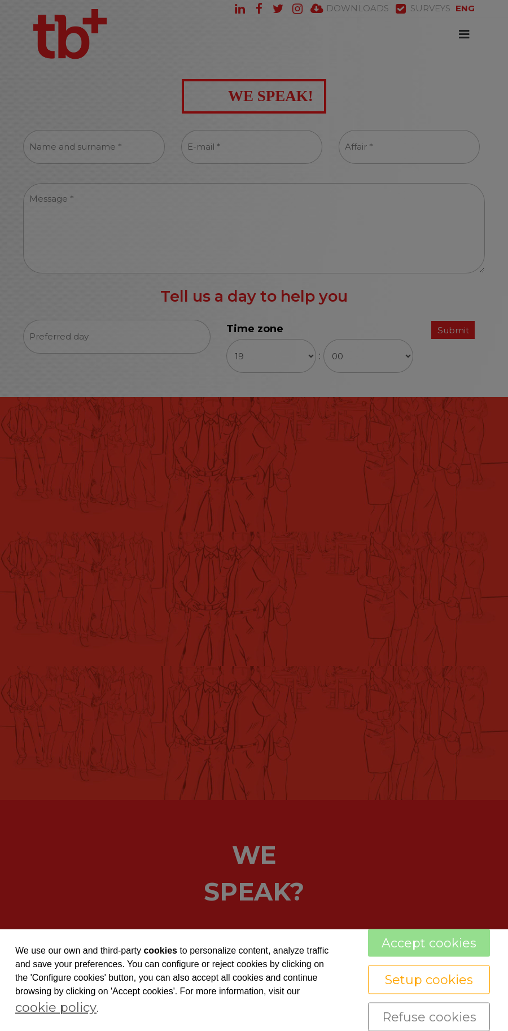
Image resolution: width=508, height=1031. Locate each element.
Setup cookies (429, 980)
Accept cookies (429, 943)
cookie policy (56, 1007)
